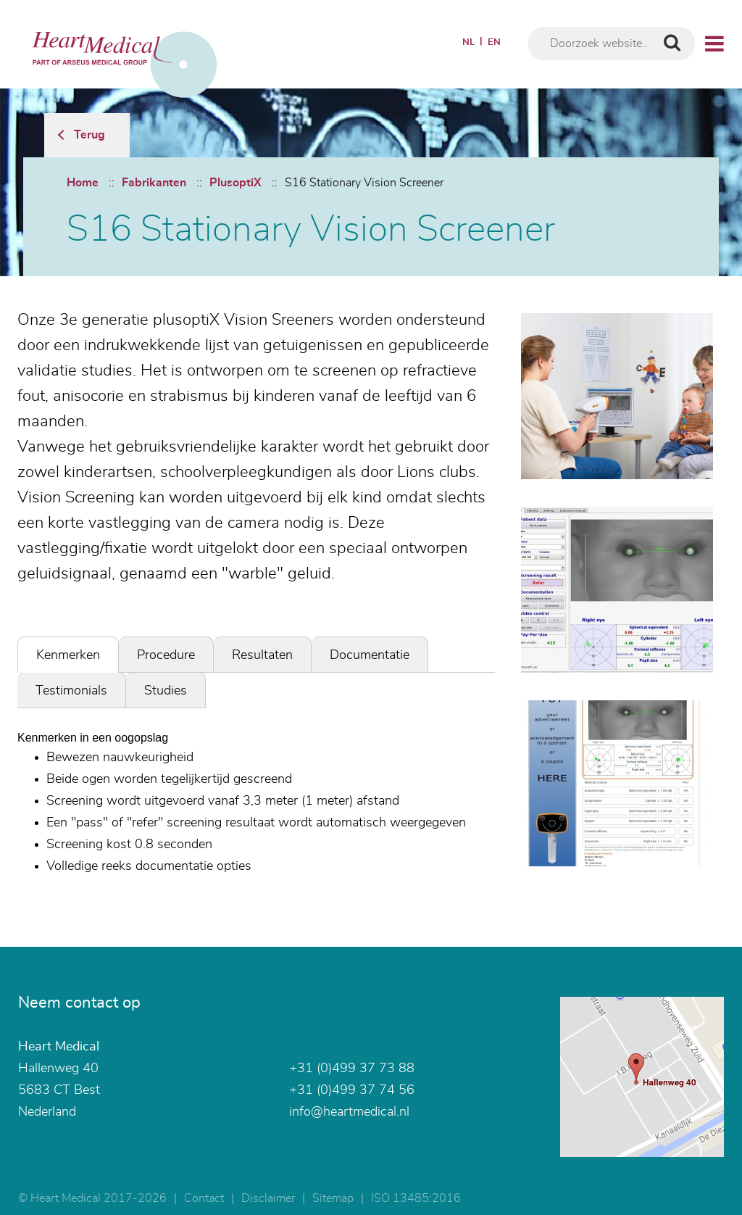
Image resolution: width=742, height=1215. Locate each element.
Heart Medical (58, 1046)
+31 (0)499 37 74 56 (351, 1090)
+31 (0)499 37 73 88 (351, 1068)
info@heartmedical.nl (349, 1112)
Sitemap (333, 1198)
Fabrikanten (154, 182)
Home (83, 182)
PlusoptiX (235, 182)
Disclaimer (268, 1198)
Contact (204, 1198)
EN (494, 42)
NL (468, 42)
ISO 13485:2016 (416, 1198)
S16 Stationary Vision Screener (364, 182)
